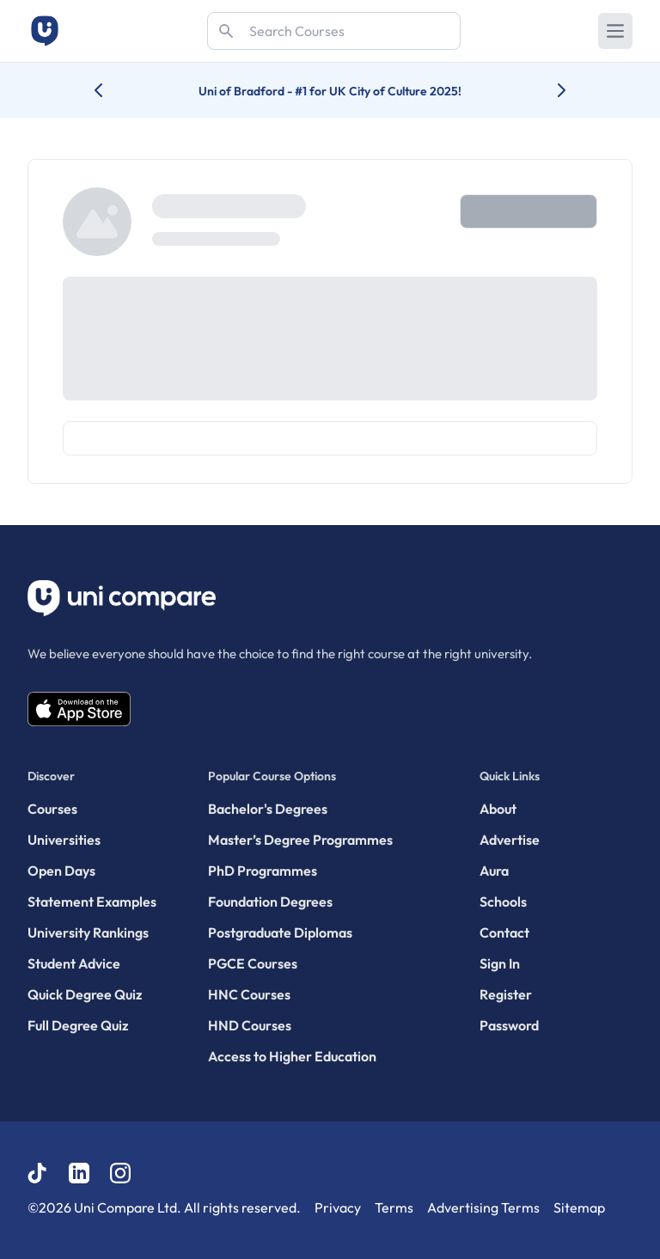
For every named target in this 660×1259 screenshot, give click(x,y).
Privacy (338, 1207)
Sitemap (579, 1207)
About (498, 808)
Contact (504, 932)
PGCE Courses (252, 963)
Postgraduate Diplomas (280, 932)
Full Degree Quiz (78, 1025)
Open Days (61, 870)
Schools (503, 901)
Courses (52, 808)
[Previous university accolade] (112, 90)
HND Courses (249, 1025)
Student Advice (74, 963)
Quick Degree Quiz (85, 994)
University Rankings (88, 932)
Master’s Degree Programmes (300, 839)
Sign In (500, 963)
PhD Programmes (262, 870)
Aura (494, 870)
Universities (64, 839)
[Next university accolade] (547, 90)
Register (506, 994)
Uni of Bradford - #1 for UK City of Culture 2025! (330, 91)
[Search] (334, 31)
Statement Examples (92, 901)
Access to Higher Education (292, 1056)
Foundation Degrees (270, 901)
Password (509, 1025)
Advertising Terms (483, 1207)
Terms (394, 1207)
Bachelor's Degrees (267, 808)
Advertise (510, 839)
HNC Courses (249, 994)
